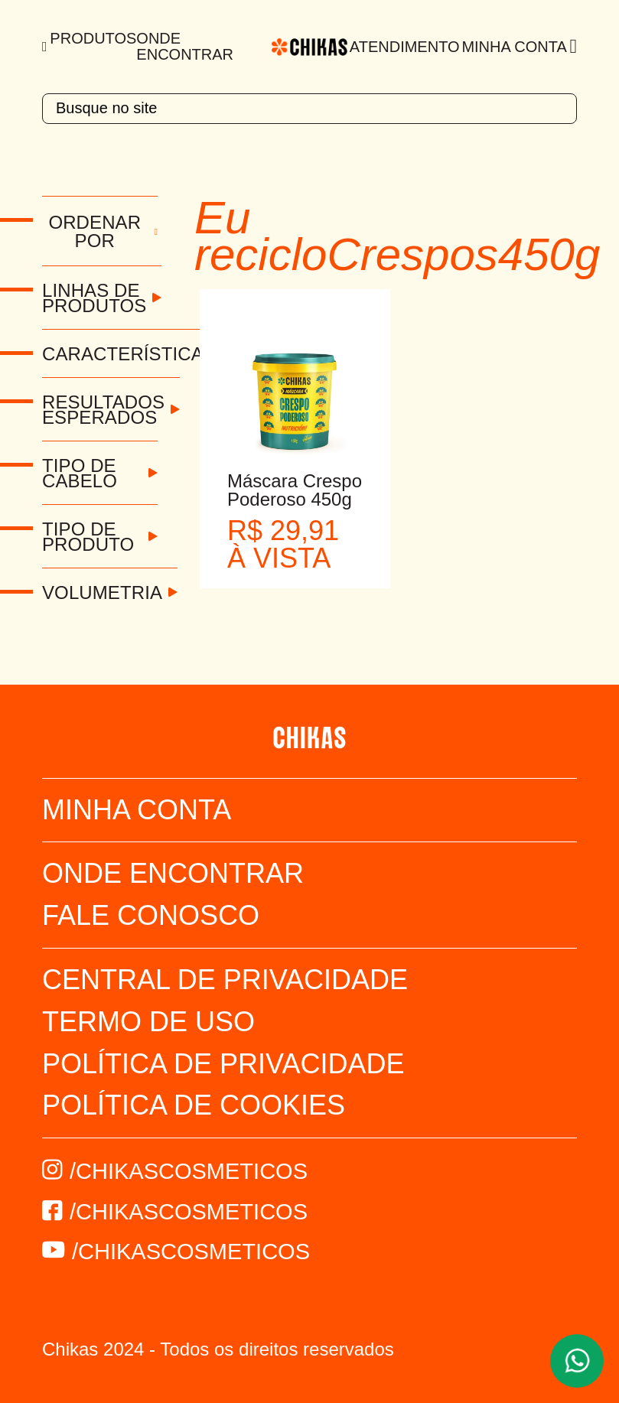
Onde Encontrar (184, 46)
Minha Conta (513, 46)
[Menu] (46, 46)
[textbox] (309, 108)
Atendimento (405, 46)
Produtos (93, 38)
